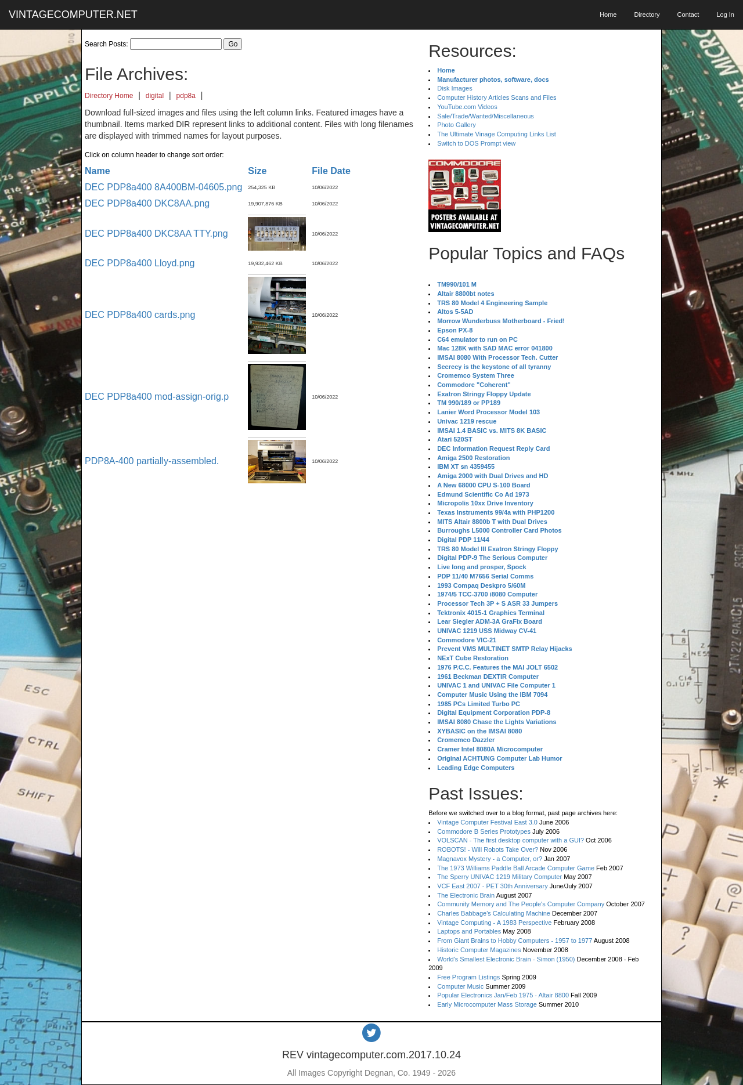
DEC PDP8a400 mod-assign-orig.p (157, 397)
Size (257, 171)
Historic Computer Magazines (479, 949)
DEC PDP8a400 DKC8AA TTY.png (156, 233)
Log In (725, 14)
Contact (688, 14)
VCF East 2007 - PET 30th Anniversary (492, 886)
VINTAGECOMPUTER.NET (73, 14)
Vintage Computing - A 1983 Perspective (494, 922)
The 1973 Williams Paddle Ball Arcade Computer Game (515, 868)
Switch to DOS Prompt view (476, 143)
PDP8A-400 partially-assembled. (152, 461)
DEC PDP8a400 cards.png (140, 315)
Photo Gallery (456, 124)
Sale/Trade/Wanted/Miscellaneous (485, 116)
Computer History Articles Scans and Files (496, 97)
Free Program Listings (468, 977)
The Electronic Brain (466, 895)
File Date (331, 171)
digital (155, 96)
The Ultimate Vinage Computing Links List (496, 134)
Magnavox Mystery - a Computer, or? (489, 858)
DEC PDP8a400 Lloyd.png (139, 263)
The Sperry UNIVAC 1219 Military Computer (499, 876)
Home (608, 14)
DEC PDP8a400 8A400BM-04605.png (163, 187)
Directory (646, 14)
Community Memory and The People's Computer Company (520, 903)
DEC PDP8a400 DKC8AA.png (147, 203)
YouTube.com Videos (467, 106)
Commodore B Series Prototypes (484, 831)
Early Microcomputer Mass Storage (487, 1004)
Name (97, 171)
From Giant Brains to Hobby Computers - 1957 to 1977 (514, 940)
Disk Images (455, 88)
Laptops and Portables (469, 931)
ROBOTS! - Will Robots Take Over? (487, 849)
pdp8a (186, 96)
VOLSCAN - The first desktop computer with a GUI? (510, 840)
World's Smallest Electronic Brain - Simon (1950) (506, 959)
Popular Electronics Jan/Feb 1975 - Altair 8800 (503, 995)
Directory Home (109, 96)
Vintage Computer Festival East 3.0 (487, 822)
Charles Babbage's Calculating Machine (493, 913)
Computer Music (460, 986)
